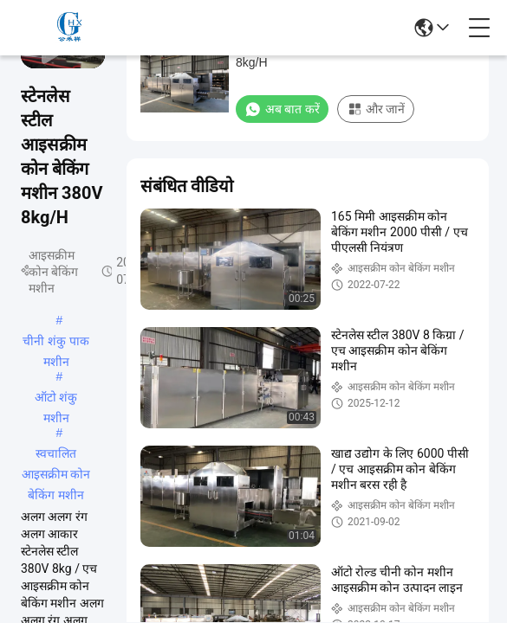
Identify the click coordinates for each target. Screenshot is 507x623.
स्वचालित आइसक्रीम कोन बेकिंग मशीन (56, 455)
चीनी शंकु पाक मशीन (56, 342)
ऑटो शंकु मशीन (56, 399)
